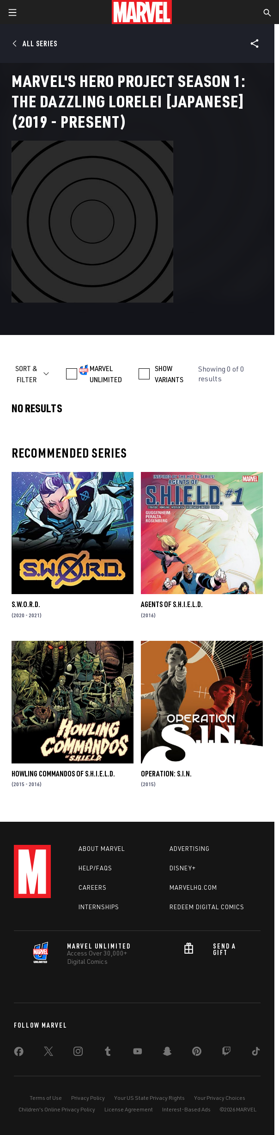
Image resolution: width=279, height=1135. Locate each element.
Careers (93, 887)
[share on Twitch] (226, 1053)
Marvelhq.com (193, 887)
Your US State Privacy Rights (149, 1097)
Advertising (190, 848)
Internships (99, 907)
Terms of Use (46, 1097)
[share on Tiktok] (256, 1053)
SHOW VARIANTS (169, 374)
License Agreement (128, 1109)
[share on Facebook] (19, 1053)
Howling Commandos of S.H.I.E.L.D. (63, 773)
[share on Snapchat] (167, 1053)
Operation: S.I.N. (166, 773)
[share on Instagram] (78, 1053)
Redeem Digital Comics (207, 907)
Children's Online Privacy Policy (56, 1109)
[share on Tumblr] (107, 1053)
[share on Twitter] (48, 1053)
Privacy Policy (88, 1097)
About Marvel (102, 848)
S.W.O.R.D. (26, 604)
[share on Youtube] (137, 1053)
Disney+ (183, 868)
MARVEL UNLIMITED (106, 374)
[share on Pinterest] (196, 1053)
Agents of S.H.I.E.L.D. (172, 604)
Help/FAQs (95, 868)
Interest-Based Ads (186, 1109)
